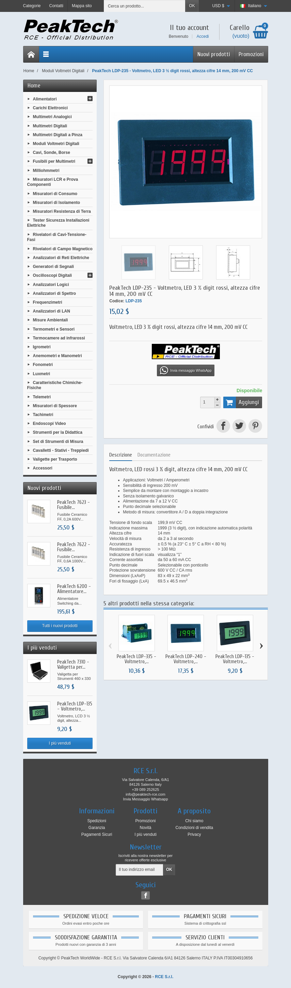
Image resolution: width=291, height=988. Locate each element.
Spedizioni (96, 820)
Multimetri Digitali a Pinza (57, 134)
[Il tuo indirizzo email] (139, 870)
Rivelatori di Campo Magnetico (63, 248)
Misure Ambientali (50, 320)
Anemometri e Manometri (57, 355)
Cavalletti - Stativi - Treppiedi (61, 450)
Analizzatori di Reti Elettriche (61, 257)
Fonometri (43, 364)
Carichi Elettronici (50, 108)
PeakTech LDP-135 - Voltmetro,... (74, 706)
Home (34, 85)
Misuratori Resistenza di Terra (62, 211)
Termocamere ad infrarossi (59, 337)
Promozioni (251, 54)
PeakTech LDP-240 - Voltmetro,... (185, 659)
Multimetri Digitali (50, 125)
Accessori (42, 468)
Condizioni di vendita (194, 827)
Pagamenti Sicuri (96, 834)
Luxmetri (41, 373)
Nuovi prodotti (213, 54)
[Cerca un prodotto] (144, 6)
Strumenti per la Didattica (57, 432)
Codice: (116, 301)
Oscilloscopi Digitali (52, 275)
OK (192, 5)
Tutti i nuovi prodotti (60, 625)
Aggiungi (241, 402)
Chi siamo (194, 820)
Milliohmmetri (46, 170)
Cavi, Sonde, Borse (51, 152)
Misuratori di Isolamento (56, 202)
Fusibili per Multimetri (54, 161)
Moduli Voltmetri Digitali (56, 143)
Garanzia (96, 827)
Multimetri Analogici (52, 116)
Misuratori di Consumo (55, 193)
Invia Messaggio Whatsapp (145, 799)
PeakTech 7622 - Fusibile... (73, 547)
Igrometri (42, 347)
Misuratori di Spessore (55, 405)
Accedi (202, 36)
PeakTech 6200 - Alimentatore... (74, 589)
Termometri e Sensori (54, 328)
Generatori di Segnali (53, 266)
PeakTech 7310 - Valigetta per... (73, 664)
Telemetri (42, 396)
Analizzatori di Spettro (54, 293)
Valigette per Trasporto (55, 459)
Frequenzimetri (47, 302)
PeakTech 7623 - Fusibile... (73, 504)
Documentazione (154, 455)
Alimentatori (45, 99)
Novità (145, 827)
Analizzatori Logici (51, 284)
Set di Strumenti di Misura (58, 441)
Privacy (194, 834)
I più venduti (60, 743)
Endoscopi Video (49, 423)
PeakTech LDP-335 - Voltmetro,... (136, 659)
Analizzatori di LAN (51, 311)
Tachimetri (43, 414)
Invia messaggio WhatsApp (185, 370)
